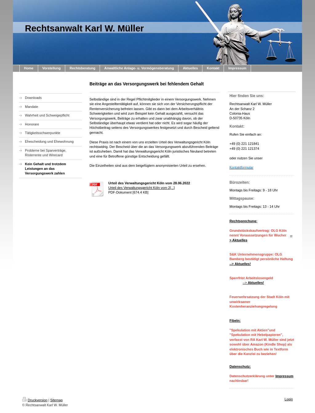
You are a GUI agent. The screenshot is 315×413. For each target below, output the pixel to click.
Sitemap (56, 400)
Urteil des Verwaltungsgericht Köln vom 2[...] (141, 188)
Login (289, 399)
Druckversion (34, 400)
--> (253, 282)
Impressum (284, 376)
